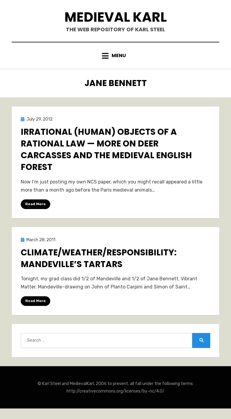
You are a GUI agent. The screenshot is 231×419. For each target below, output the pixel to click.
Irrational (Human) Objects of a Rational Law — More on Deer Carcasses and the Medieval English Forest (106, 150)
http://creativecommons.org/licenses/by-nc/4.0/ (115, 392)
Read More (35, 204)
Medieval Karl (115, 17)
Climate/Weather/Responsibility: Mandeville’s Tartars (99, 259)
